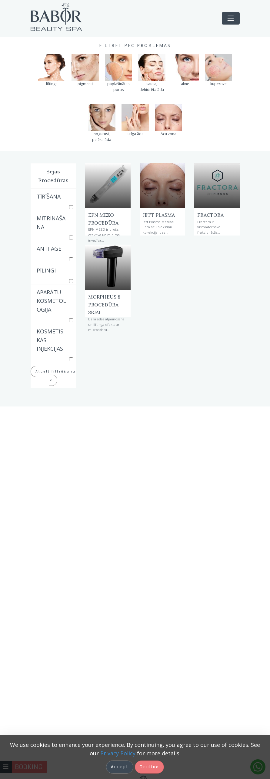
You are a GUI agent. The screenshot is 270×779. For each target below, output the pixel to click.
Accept (119, 767)
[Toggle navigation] (231, 18)
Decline (149, 767)
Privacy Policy (117, 753)
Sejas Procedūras (53, 176)
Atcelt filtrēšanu (55, 375)
